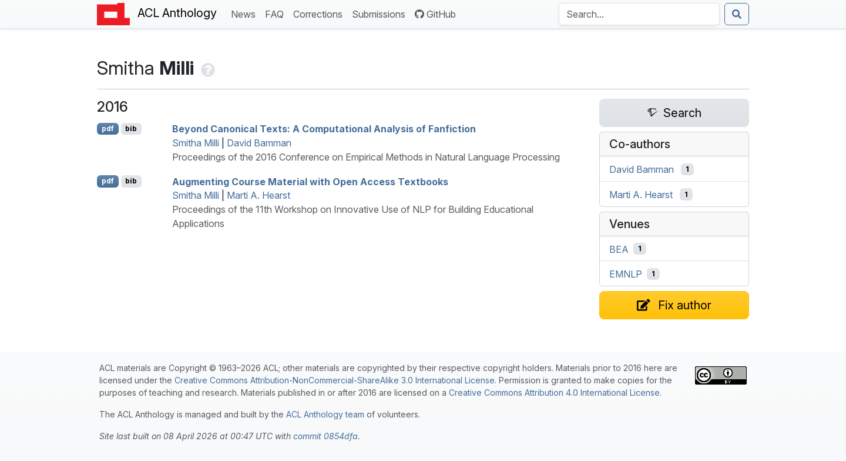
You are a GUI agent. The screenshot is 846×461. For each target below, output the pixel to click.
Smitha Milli (195, 143)
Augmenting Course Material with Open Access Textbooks (310, 181)
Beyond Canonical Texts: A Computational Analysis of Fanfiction (324, 129)
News (245, 13)
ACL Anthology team (325, 414)
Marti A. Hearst (258, 195)
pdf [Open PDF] (108, 128)
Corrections (320, 13)
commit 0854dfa (325, 436)
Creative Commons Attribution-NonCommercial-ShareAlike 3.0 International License (334, 380)
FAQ (276, 13)
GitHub (435, 14)
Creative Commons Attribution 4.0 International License (554, 392)
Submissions (381, 13)
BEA (619, 249)
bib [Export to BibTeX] (131, 128)
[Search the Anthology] (639, 14)
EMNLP (625, 274)
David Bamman (259, 143)
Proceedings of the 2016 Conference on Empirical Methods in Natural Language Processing (366, 157)
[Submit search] (736, 14)
